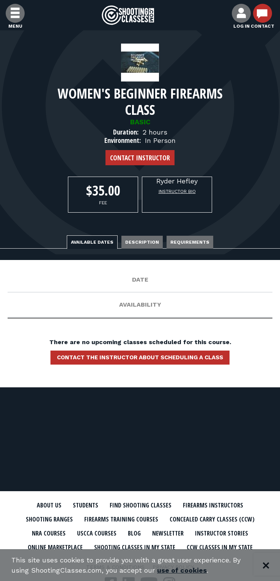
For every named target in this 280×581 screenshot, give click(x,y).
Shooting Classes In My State (134, 547)
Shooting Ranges (49, 519)
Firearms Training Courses (121, 519)
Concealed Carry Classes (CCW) (212, 519)
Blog (134, 533)
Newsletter (168, 533)
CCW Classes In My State (220, 547)
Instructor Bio (177, 191)
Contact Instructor (140, 157)
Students (85, 505)
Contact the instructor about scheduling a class (140, 357)
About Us (49, 505)
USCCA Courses (96, 533)
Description (142, 242)
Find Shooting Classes (140, 505)
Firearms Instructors (213, 505)
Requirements (189, 242)
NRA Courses (49, 533)
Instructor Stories (221, 533)
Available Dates (92, 242)
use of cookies (182, 570)
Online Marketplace (55, 547)
